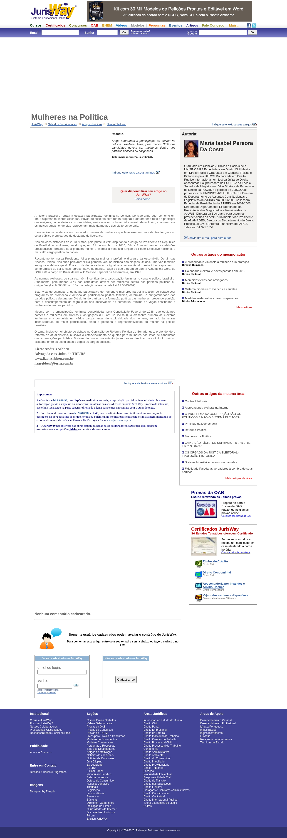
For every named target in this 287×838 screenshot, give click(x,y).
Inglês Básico (208, 729)
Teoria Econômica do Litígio (160, 802)
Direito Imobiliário (154, 761)
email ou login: (49, 667)
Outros (148, 806)
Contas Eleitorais (196, 401)
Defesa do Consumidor (101, 780)
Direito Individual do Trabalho (161, 736)
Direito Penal (151, 726)
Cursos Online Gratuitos (101, 720)
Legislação (93, 790)
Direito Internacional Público (160, 799)
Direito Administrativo (156, 752)
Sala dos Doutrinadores (62, 124)
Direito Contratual (154, 796)
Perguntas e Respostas (101, 745)
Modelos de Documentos (102, 739)
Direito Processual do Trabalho (162, 745)
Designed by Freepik (42, 791)
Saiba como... (143, 199)
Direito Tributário (153, 767)
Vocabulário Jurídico (99, 774)
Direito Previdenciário (156, 764)
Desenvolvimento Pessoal (216, 720)
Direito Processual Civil (157, 742)
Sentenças (93, 796)
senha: (42, 680)
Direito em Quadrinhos (100, 802)
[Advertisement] (143, 72)
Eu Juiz (91, 767)
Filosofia (205, 736)
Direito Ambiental (154, 755)
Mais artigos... (245, 307)
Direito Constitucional (156, 793)
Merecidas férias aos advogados (206, 280)
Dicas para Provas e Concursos (106, 736)
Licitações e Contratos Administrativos (167, 790)
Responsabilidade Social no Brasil (50, 733)
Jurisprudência (95, 793)
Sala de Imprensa (97, 777)
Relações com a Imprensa (216, 739)
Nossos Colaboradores (44, 726)
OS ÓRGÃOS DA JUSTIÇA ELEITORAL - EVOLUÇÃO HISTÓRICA (210, 454)
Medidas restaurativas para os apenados (211, 298)
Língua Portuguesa (211, 726)
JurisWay (37, 124)
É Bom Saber (95, 771)
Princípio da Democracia (201, 423)
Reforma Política (196, 430)
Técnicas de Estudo (212, 742)
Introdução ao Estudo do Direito (163, 720)
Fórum (91, 815)
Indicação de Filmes (99, 806)
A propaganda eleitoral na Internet (207, 407)
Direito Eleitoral (116, 124)
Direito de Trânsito (155, 780)
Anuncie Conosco (40, 752)
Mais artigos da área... (240, 478)
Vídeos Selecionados (99, 723)
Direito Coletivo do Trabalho (160, 739)
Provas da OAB (96, 726)
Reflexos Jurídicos (98, 783)
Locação (149, 771)
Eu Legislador (95, 764)
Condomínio (151, 748)
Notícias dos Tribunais (100, 755)
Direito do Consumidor (157, 758)
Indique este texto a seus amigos (234, 124)
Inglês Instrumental (211, 733)
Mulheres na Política (198, 436)
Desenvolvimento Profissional (218, 723)
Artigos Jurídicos (92, 124)
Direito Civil (150, 723)
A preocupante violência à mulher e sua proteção (217, 262)
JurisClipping (94, 761)
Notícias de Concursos (100, 758)
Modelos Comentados (100, 742)
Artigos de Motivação (99, 752)
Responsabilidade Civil (157, 777)
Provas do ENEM (97, 733)
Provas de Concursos (100, 729)
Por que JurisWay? (41, 723)
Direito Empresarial (155, 729)
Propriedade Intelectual (157, 774)
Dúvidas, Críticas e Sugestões (48, 772)
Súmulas (92, 799)
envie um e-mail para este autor (210, 238)
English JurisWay (97, 818)
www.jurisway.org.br (118, 420)
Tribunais (92, 787)
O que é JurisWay (41, 720)
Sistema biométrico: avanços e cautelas (211, 289)
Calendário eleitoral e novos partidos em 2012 (215, 271)
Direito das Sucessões (157, 783)
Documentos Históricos (101, 812)
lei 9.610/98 (60, 400)
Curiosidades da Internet (101, 809)
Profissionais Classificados (46, 729)
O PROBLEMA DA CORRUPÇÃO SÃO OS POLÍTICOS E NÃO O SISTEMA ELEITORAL (211, 415)
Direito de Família (154, 733)
